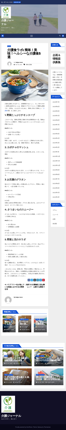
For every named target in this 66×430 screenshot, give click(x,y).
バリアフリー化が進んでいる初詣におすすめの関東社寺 (14, 287)
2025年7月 (56, 102)
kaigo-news (19, 62)
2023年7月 (56, 179)
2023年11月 (56, 161)
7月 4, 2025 (9, 382)
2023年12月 (56, 156)
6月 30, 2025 (41, 382)
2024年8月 (56, 120)
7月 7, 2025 (41, 363)
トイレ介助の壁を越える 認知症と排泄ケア (16, 378)
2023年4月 (56, 192)
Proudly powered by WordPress (23, 427)
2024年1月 (56, 152)
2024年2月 (56, 147)
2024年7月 (56, 124)
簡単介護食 (29, 64)
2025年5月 (56, 111)
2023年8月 (56, 174)
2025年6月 (56, 106)
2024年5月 (56, 134)
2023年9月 (56, 170)
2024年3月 (56, 143)
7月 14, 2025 (9, 363)
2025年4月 (56, 115)
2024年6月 (56, 129)
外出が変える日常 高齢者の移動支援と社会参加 (16, 359)
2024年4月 (56, 138)
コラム (9, 46)
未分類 (55, 223)
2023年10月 (56, 165)
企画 (54, 219)
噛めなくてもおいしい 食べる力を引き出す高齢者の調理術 (48, 360)
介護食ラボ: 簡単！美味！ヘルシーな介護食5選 (23, 53)
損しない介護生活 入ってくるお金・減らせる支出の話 (48, 378)
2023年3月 (56, 197)
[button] (60, 36)
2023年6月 (56, 183)
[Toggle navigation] (31, 35)
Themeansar (47, 427)
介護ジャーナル (11, 416)
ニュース (10, 319)
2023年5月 (56, 188)
